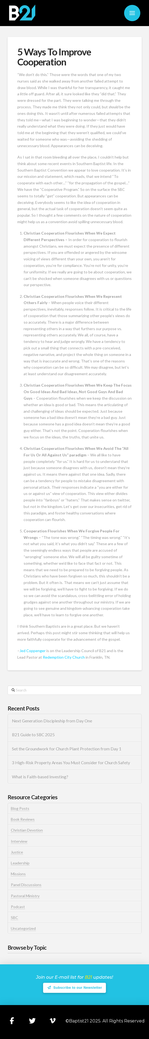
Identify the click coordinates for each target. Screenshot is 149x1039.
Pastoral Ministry (25, 895)
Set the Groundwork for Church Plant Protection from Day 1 (66, 748)
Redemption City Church (64, 657)
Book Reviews (23, 819)
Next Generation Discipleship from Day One (52, 720)
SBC (14, 917)
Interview (19, 841)
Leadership (20, 863)
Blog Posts (20, 808)
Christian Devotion (27, 830)
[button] (132, 13)
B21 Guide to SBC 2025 (33, 734)
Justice (17, 852)
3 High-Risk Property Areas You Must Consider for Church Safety (71, 762)
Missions (18, 873)
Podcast (18, 906)
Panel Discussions (26, 884)
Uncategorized (23, 928)
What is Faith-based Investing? (40, 776)
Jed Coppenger (33, 650)
